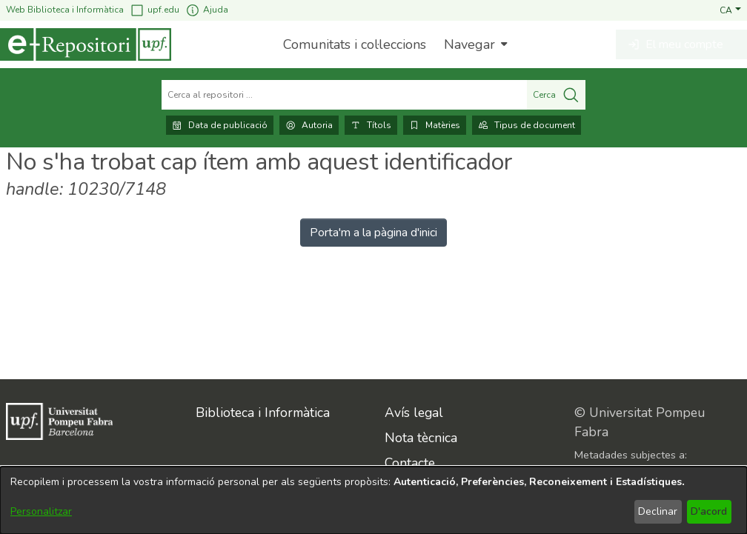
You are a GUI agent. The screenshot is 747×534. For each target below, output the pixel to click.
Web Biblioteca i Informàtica (65, 10)
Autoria (309, 125)
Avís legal (414, 412)
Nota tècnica (421, 438)
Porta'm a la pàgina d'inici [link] (373, 232)
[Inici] (85, 44)
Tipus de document (526, 125)
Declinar (657, 511)
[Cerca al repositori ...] (344, 95)
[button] (730, 10)
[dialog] (373, 500)
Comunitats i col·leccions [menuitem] (354, 44)
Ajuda (206, 10)
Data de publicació (220, 125)
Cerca (556, 95)
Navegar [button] (469, 44)
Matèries (434, 125)
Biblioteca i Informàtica (263, 412)
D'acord (709, 511)
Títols (371, 125)
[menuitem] (474, 44)
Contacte (410, 463)
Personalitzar (41, 511)
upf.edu (154, 10)
